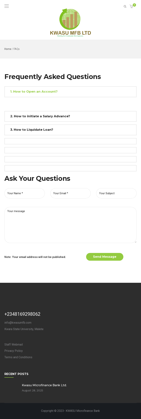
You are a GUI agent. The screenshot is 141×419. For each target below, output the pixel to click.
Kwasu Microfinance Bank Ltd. (44, 385)
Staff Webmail (13, 344)
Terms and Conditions (18, 357)
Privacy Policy (13, 351)
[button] (132, 7)
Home (7, 48)
